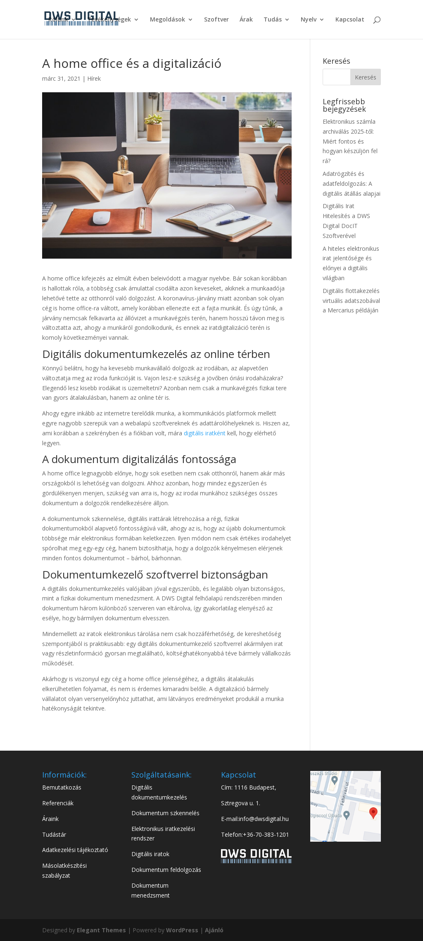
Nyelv (308, 20)
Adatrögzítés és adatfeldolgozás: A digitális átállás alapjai (351, 183)
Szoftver (216, 20)
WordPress (182, 930)
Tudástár (54, 834)
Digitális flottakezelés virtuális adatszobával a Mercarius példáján (351, 300)
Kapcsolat (349, 20)
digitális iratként (205, 433)
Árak (246, 20)
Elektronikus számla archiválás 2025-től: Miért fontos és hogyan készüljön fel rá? (350, 141)
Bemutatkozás (61, 787)
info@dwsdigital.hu (264, 819)
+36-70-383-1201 (266, 834)
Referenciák (58, 803)
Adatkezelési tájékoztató (75, 850)
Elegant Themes (102, 930)
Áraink (50, 819)
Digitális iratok (150, 854)
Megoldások (167, 20)
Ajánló (214, 930)
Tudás (273, 20)
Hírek (94, 78)
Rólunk (58, 20)
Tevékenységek (109, 20)
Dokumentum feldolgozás (166, 870)
